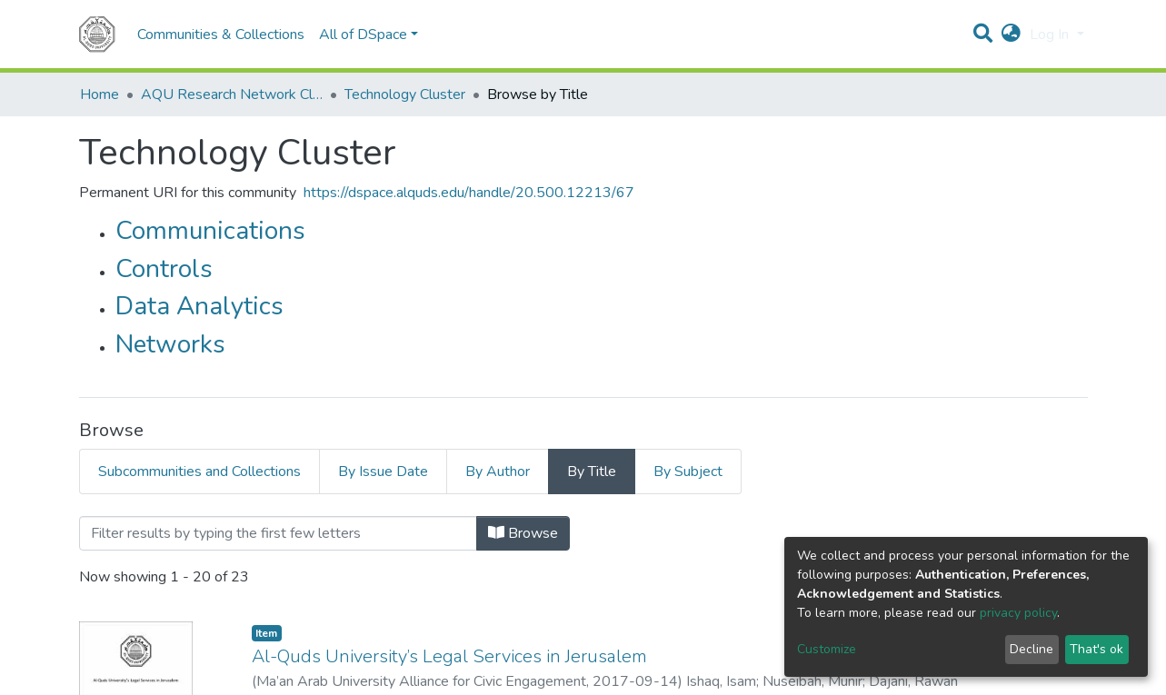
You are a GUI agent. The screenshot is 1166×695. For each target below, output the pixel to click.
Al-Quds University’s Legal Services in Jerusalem (452, 656)
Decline (1031, 649)
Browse (523, 533)
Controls (164, 269)
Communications (210, 230)
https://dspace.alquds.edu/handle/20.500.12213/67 (469, 193)
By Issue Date (383, 472)
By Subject (688, 472)
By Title (591, 472)
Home (99, 94)
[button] (1011, 34)
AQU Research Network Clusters (232, 94)
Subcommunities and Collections (199, 472)
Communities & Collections (220, 35)
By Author (497, 472)
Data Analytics (199, 306)
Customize (826, 649)
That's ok (1096, 649)
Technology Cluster (404, 94)
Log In (1051, 35)
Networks (170, 344)
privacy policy (1018, 612)
